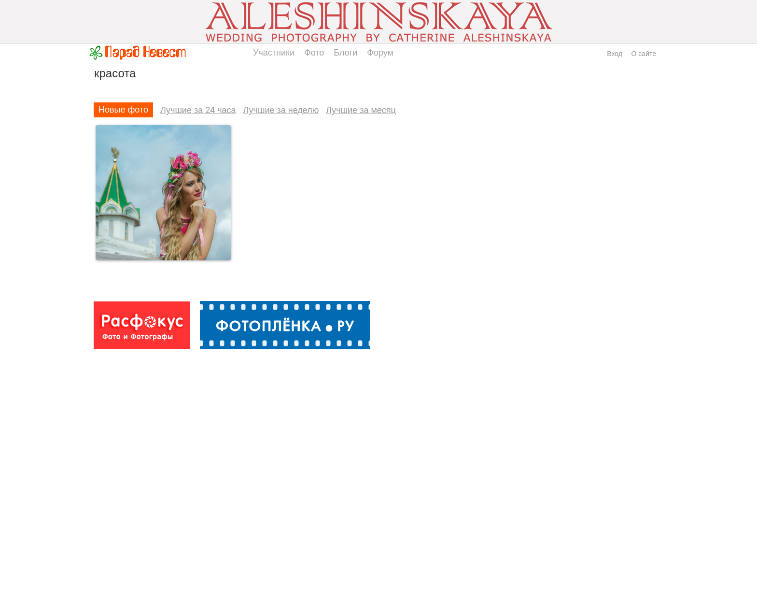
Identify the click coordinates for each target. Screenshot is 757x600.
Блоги (345, 52)
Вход (614, 53)
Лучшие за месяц (361, 110)
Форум (380, 52)
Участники (273, 52)
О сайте (643, 53)
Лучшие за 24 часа (198, 110)
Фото (314, 52)
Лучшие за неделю (281, 110)
